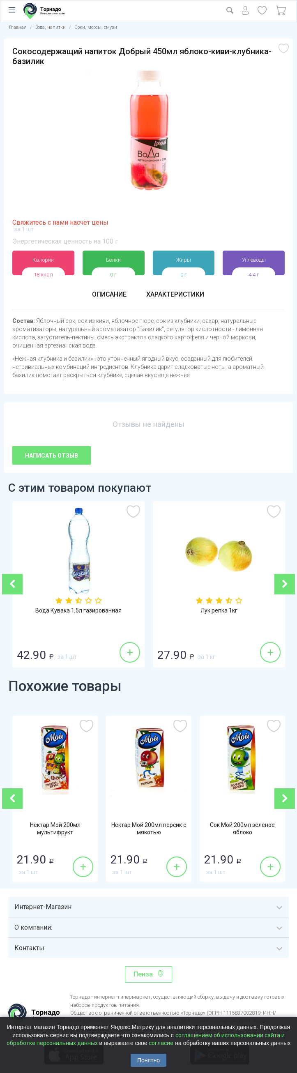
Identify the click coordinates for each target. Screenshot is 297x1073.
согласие (161, 1043)
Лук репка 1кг (218, 611)
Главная (18, 27)
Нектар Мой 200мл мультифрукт (55, 829)
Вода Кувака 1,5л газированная (78, 611)
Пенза (143, 974)
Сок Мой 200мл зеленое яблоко (242, 829)
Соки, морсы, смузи (95, 27)
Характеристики (175, 294)
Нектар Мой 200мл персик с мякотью (148, 829)
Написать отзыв (51, 455)
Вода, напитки (50, 27)
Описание (109, 294)
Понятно (148, 1060)
